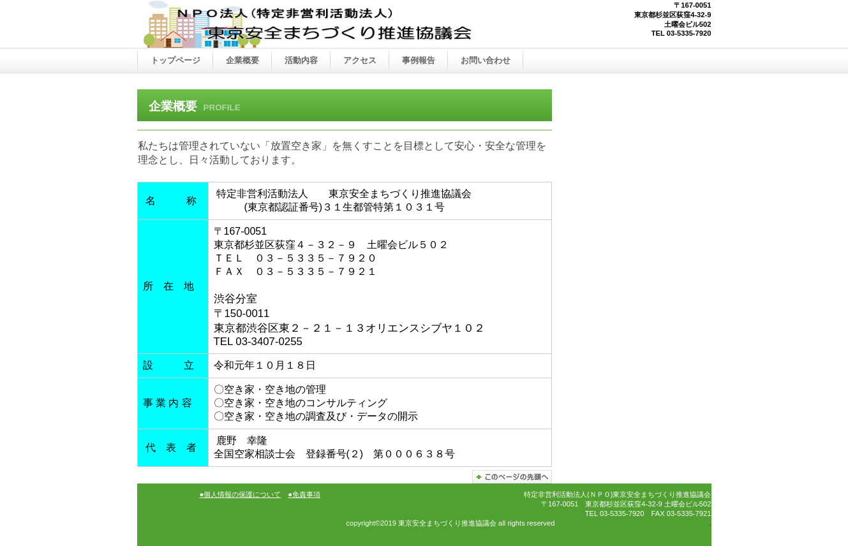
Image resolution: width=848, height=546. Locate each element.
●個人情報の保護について (240, 494)
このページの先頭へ (512, 476)
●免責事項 (304, 494)
